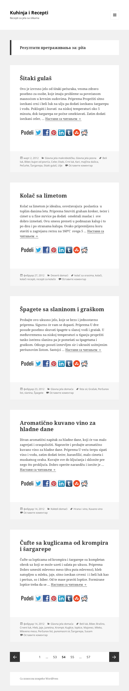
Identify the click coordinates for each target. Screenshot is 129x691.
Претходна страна (15, 657)
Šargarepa (36, 165)
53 (56, 655)
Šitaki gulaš (36, 78)
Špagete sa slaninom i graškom (62, 309)
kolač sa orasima (84, 275)
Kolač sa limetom (43, 195)
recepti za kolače (46, 279)
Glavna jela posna (86, 158)
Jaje (41, 627)
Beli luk (84, 624)
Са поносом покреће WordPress (39, 678)
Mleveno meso (28, 631)
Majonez (88, 627)
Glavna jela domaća (62, 389)
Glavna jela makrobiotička (60, 158)
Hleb (35, 627)
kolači (98, 275)
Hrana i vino (80, 509)
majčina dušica (89, 162)
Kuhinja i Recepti (29, 12)
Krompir (59, 627)
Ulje (60, 165)
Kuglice (69, 627)
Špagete (38, 393)
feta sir (83, 389)
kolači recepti (27, 279)
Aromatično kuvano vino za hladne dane (58, 426)
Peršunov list (45, 631)
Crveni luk (25, 627)
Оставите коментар (81, 165)
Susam (88, 631)
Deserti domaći (59, 275)
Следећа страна (114, 657)
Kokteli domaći (59, 509)
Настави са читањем (63, 119)
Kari (77, 162)
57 (89, 655)
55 (73, 655)
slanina (28, 393)
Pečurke (24, 165)
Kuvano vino (96, 509)
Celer (54, 162)
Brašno (100, 624)
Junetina (49, 627)
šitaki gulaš (50, 165)
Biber (27, 162)
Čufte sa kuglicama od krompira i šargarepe (64, 546)
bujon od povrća (40, 162)
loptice (78, 627)
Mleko (98, 627)
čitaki (61, 162)
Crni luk (69, 162)
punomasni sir (62, 631)
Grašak (92, 389)
